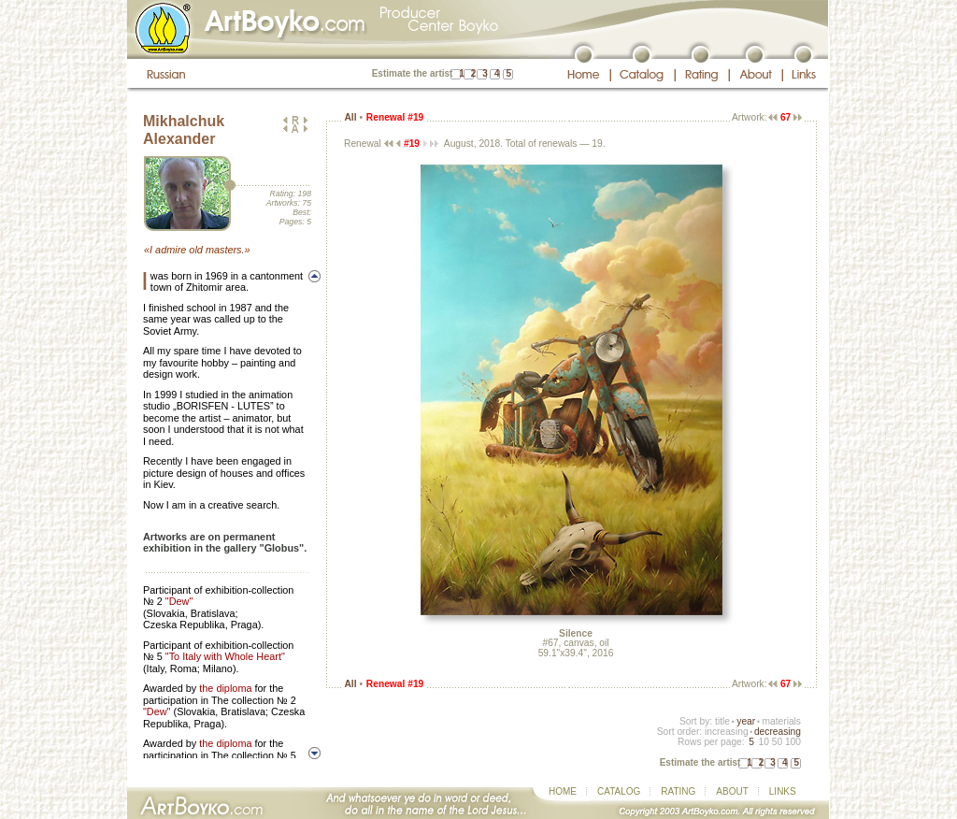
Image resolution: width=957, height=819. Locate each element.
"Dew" (179, 601)
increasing (727, 731)
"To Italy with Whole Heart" (225, 656)
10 (763, 742)
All (350, 117)
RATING (678, 791)
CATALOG (618, 791)
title (722, 721)
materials (781, 721)
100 (793, 742)
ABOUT (732, 791)
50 (777, 742)
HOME (563, 791)
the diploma (225, 688)
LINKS (782, 791)
